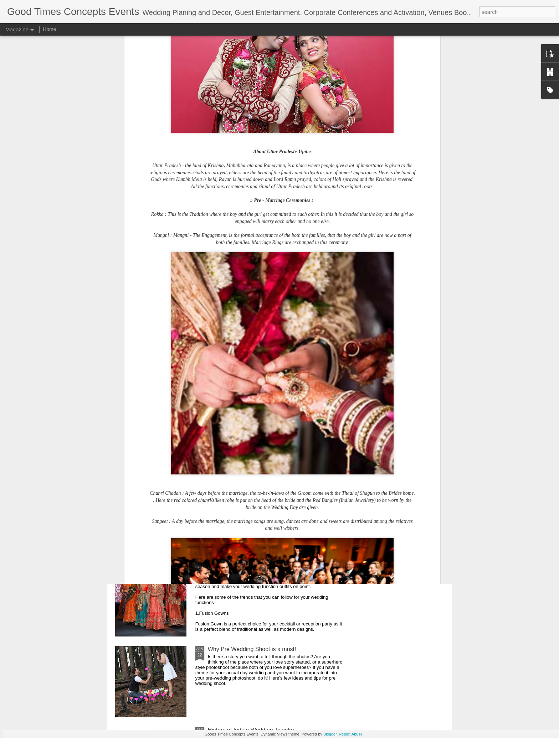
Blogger (330, 734)
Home (49, 29)
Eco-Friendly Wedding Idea (242, 487)
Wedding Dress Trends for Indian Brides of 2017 (268, 568)
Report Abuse (351, 734)
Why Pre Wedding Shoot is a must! (252, 649)
